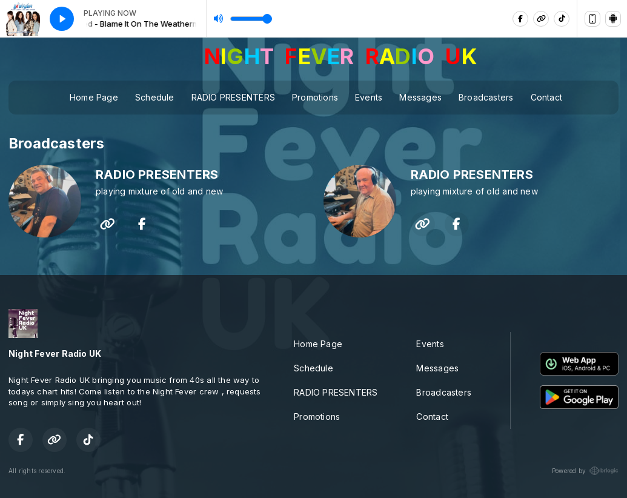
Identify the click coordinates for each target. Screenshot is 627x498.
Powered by (585, 470)
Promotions (315, 97)
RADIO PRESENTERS (233, 97)
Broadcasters (486, 97)
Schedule (154, 97)
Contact (546, 97)
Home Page (94, 97)
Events (368, 97)
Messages (420, 97)
